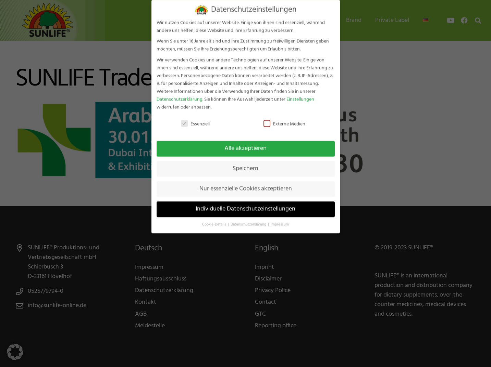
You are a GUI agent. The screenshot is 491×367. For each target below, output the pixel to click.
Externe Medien (284, 119)
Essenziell (195, 119)
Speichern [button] (245, 164)
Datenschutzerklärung (179, 95)
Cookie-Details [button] (214, 220)
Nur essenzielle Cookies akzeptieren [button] (245, 184)
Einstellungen (300, 95)
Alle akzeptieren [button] (245, 144)
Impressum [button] (280, 220)
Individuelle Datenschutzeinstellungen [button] (245, 204)
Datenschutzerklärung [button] (249, 220)
